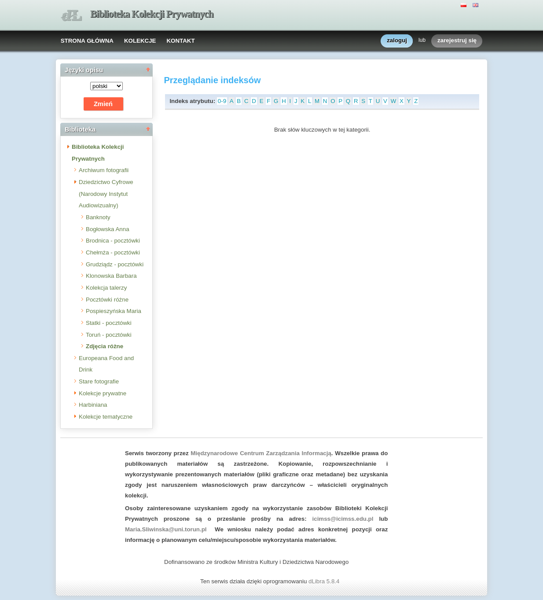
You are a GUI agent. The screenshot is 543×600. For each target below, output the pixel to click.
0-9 (222, 101)
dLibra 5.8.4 (324, 581)
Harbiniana (93, 404)
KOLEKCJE (140, 40)
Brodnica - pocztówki (113, 240)
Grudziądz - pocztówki (114, 264)
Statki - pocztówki (109, 323)
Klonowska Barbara (111, 275)
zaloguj (397, 41)
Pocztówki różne (107, 299)
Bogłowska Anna (107, 229)
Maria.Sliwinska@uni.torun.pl (166, 529)
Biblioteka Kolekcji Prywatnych (151, 13)
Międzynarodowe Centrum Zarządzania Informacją (261, 453)
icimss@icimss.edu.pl (343, 518)
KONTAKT (180, 40)
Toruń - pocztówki (109, 334)
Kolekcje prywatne (102, 393)
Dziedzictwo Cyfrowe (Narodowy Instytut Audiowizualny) (106, 194)
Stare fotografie (99, 381)
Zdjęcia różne (104, 346)
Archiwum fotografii (103, 170)
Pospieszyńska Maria (113, 311)
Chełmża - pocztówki (113, 252)
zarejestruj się (457, 41)
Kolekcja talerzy (106, 287)
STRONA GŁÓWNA (87, 40)
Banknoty (98, 217)
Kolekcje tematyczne (105, 416)
